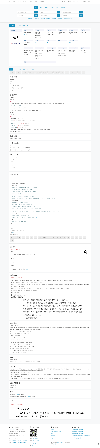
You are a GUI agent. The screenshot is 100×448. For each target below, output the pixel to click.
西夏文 (19, 1)
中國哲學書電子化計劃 (56, 431)
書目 (16, 69)
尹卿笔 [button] (44, 237)
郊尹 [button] (84, 237)
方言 (28, 69)
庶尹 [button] (65, 237)
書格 (52, 433)
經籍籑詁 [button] (57, 72)
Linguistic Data (54, 438)
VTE (47, 42)
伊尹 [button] (27, 237)
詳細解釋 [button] (18, 72)
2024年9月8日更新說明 (77, 438)
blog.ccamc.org (15, 442)
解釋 (11, 69)
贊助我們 (33, 445)
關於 (64, 1)
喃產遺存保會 (60, 442)
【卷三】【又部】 (15, 249)
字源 (20, 69)
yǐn (24, 34)
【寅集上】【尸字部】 (17, 277)
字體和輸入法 (77, 1)
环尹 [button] (72, 237)
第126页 (17, 394)
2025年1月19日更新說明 (77, 433)
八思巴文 (42, 1)
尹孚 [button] (49, 237)
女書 (36, 1)
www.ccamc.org (15, 440)
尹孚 (13, 232)
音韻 (24, 69)
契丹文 (25, 1)
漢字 (14, 1)
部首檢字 (30, 18)
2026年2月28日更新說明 (77, 429)
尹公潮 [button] (40, 237)
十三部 (27, 269)
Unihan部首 (36, 18)
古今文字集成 (13, 429)
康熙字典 (54, 18)
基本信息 (12, 25)
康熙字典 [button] (51, 72)
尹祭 (36, 217)
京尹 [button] (20, 237)
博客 (84, 1)
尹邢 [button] (57, 237)
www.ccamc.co (23, 440)
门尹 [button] (12, 240)
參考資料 (55, 444)
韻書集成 (60, 18)
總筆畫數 (43, 18)
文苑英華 (53, 435)
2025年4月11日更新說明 (77, 431)
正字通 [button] (66, 72)
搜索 (36, 11)
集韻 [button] (79, 72)
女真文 (31, 1)
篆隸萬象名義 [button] (73, 72)
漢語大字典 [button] (31, 72)
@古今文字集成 (35, 438)
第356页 (28, 396)
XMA (59, 42)
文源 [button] (83, 72)
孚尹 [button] (35, 237)
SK (36, 42)
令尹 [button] (23, 237)
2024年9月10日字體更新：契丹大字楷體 (81, 435)
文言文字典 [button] (25, 72)
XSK (36, 44)
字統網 (52, 429)
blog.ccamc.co (23, 442)
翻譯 (33, 69)
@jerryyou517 (35, 440)
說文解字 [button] (45, 72)
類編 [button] (62, 72)
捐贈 (69, 1)
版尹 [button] (69, 237)
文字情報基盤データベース (23, 25)
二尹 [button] (12, 237)
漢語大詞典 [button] (38, 72)
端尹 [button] (76, 237)
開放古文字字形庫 (68, 18)
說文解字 (48, 18)
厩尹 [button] (31, 237)
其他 (89, 1)
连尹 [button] (80, 237)
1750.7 (70, 42)
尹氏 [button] (53, 237)
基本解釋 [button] (12, 72)
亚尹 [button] (16, 237)
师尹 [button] (61, 237)
